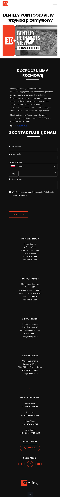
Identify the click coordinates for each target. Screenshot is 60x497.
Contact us (18, 214)
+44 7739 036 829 (30, 297)
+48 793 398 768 (20, 126)
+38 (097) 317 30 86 (30, 370)
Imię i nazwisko (15, 154)
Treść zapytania (15, 179)
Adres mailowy (15, 146)
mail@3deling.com (30, 260)
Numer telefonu (15, 162)
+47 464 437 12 (30, 334)
